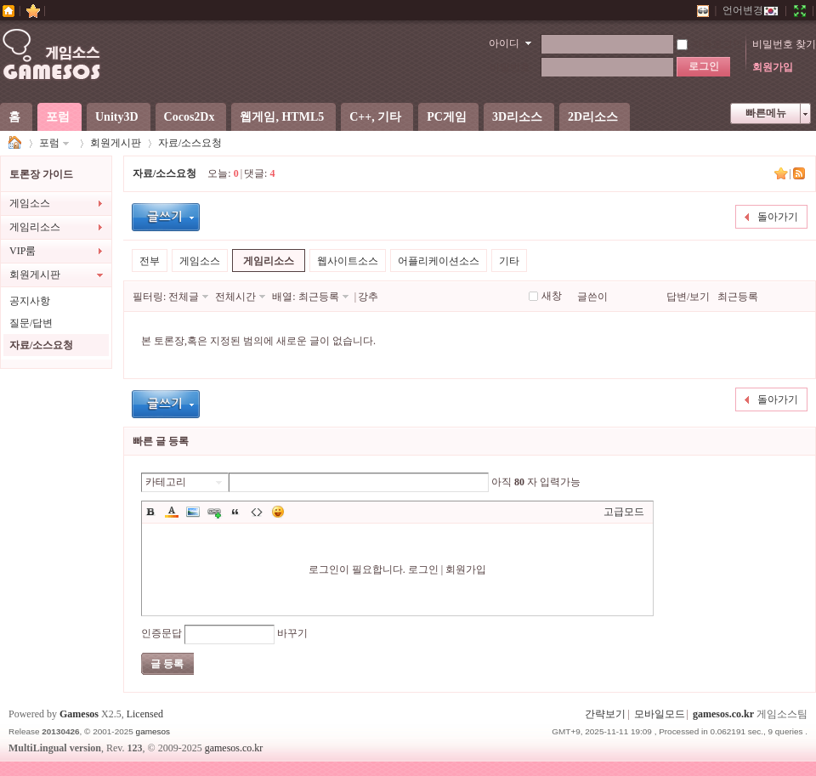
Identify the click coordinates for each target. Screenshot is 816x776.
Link (214, 511)
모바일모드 (659, 714)
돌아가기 (777, 217)
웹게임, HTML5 (282, 116)
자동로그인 (710, 44)
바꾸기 (292, 633)
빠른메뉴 (765, 113)
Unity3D (117, 116)
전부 (149, 261)
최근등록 (318, 297)
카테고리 (165, 482)
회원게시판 (115, 143)
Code (256, 511)
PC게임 (447, 116)
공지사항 (29, 301)
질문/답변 (31, 323)
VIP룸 (22, 251)
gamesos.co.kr (723, 714)
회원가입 (772, 67)
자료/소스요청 (190, 143)
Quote (235, 511)
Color (171, 511)
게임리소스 (34, 227)
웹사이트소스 (347, 261)
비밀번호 (510, 67)
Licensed (145, 714)
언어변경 (750, 10)
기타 (509, 261)
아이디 (504, 43)
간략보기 (605, 714)
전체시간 (235, 297)
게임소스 (15, 143)
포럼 (58, 116)
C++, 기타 (375, 116)
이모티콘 (277, 511)
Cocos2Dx (189, 116)
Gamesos (79, 714)
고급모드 (624, 512)
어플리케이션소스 (438, 261)
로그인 (423, 569)
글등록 (166, 217)
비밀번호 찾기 (784, 44)
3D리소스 (517, 116)
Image (192, 511)
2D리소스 (593, 116)
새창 (551, 296)
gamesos (153, 731)
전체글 (183, 297)
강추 (368, 297)
